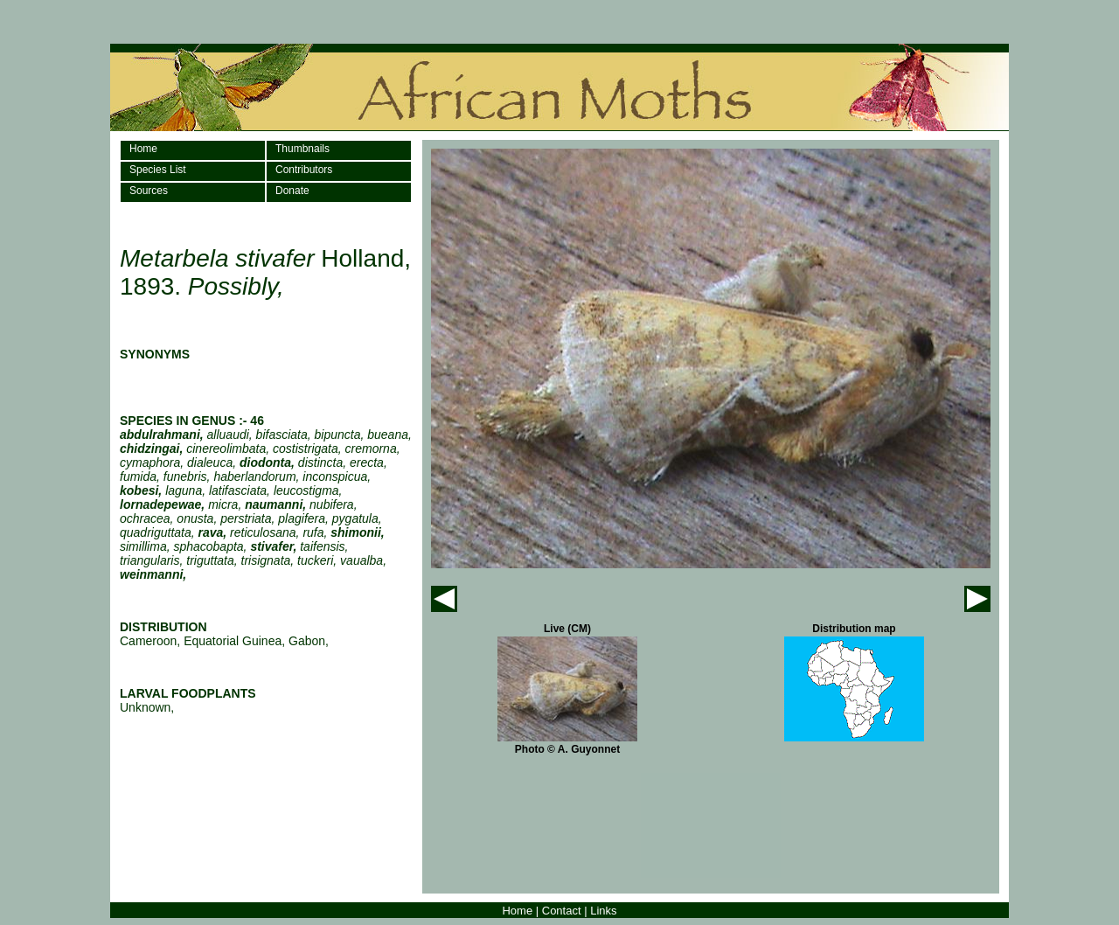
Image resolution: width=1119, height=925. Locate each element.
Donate (292, 190)
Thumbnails (302, 149)
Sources (148, 190)
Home (143, 149)
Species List (157, 169)
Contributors (303, 169)
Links (603, 910)
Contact (561, 910)
